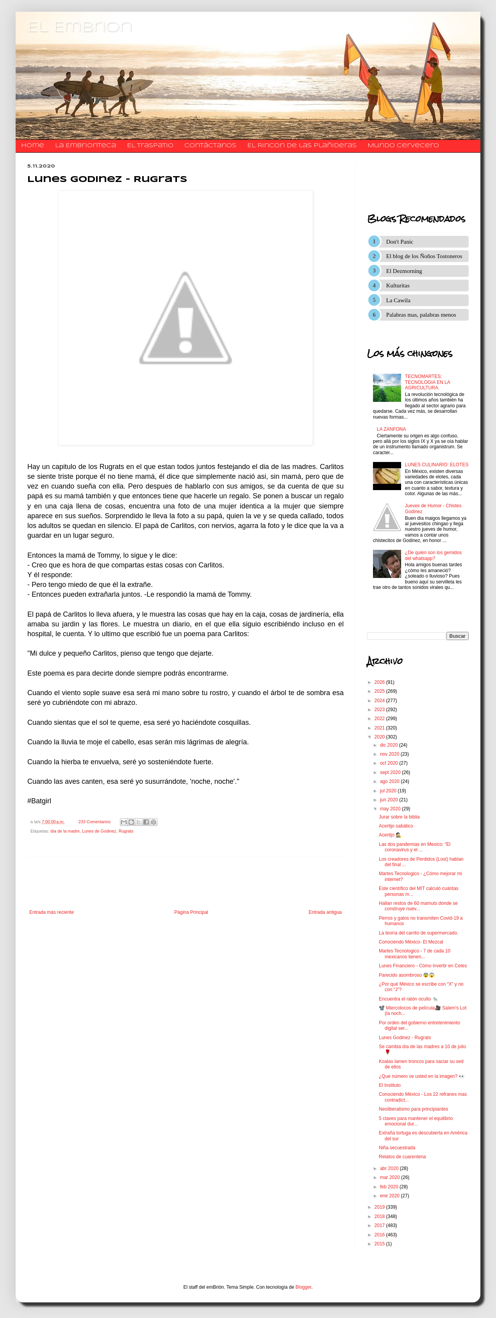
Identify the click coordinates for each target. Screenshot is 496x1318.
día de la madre (65, 831)
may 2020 (391, 808)
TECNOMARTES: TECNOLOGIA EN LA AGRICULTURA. (427, 382)
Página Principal (191, 912)
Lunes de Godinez (99, 831)
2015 (380, 1244)
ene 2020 (390, 1196)
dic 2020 (389, 745)
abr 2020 (390, 1168)
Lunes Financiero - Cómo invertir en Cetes (423, 965)
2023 (380, 709)
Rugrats (126, 831)
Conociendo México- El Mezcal (411, 942)
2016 (380, 1235)
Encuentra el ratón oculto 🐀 (408, 999)
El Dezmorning (404, 271)
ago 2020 (390, 781)
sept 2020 (391, 772)
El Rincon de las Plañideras (302, 145)
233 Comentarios (95, 821)
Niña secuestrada (397, 1147)
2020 (380, 737)
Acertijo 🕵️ (390, 835)
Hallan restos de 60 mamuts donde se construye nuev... (418, 906)
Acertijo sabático (396, 826)
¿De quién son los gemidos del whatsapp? (433, 555)
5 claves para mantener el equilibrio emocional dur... (416, 1121)
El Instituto (390, 1085)
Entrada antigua (325, 912)
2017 (380, 1225)
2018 (380, 1216)
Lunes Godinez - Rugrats (405, 1037)
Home (32, 145)
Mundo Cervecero (403, 145)
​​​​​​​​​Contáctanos (210, 145)
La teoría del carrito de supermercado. (418, 933)
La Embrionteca (85, 145)
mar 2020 (390, 1177)
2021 (380, 728)
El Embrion (79, 27)
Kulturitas (398, 285)
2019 (380, 1207)
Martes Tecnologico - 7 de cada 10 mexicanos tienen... (414, 953)
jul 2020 (389, 791)
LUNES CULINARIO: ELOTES (437, 464)
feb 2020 (390, 1187)
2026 (380, 682)
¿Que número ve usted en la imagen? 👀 (422, 1076)
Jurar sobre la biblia (399, 817)
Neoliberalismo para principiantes (413, 1109)
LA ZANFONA (391, 429)
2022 (380, 718)
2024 (380, 700)
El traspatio (150, 145)
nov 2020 (390, 754)
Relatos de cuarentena (402, 1156)
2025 (380, 691)
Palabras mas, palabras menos (421, 315)
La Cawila (398, 300)
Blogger (304, 1287)
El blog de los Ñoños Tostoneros (424, 256)
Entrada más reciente (51, 912)
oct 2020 (389, 763)
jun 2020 (389, 800)
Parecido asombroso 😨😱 (407, 975)
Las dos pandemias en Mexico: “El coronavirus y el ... (414, 847)
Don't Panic (400, 242)
